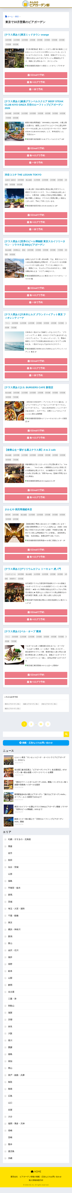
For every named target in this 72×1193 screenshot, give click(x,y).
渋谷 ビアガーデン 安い (49, 708)
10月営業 (8, 40)
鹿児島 (11, 1157)
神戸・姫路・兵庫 (16, 1080)
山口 (10, 1108)
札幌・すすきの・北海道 (19, 843)
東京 (17, 17)
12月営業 (25, 40)
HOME (36, 1177)
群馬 (10, 899)
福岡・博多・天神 (16, 1129)
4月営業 (47, 40)
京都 (10, 1024)
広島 (10, 1101)
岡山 (10, 1073)
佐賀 (10, 1115)
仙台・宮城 (13, 871)
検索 (66, 738)
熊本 (10, 1150)
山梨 (10, 982)
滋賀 (10, 1017)
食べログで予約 (36, 82)
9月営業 (12, 256)
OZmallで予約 (36, 75)
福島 (10, 885)
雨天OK (7, 517)
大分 (10, 1122)
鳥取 (10, 1087)
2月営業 (32, 40)
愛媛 (10, 1052)
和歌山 (11, 1010)
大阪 (10, 1038)
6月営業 (61, 40)
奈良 (10, 1031)
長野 (10, 969)
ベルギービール (10, 577)
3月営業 (39, 40)
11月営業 (16, 40)
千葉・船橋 (13, 920)
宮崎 (10, 1143)
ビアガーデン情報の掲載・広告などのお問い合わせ (40, 1182)
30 (41, 728)
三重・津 (12, 1003)
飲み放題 (8, 114)
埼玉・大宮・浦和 (16, 913)
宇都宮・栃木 (14, 892)
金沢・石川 (13, 955)
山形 (10, 878)
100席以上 (16, 251)
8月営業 (15, 44)
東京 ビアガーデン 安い (12, 708)
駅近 (23, 251)
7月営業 (8, 44)
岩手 (10, 857)
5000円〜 (13, 582)
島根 (10, 1094)
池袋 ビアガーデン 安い (31, 708)
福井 (10, 962)
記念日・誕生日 (10, 181)
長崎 (10, 1136)
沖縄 (10, 1164)
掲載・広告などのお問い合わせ (36, 746)
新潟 (10, 941)
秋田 (10, 864)
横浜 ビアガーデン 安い (12, 712)
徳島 (10, 1059)
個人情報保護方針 (36, 1186)
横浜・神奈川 (14, 934)
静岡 (10, 989)
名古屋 (11, 996)
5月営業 (54, 40)
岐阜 (10, 975)
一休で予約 (36, 89)
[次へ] (48, 728)
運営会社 (14, 1182)
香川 (10, 1045)
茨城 (10, 906)
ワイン (7, 324)
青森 (10, 850)
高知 (10, 1066)
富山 (10, 948)
